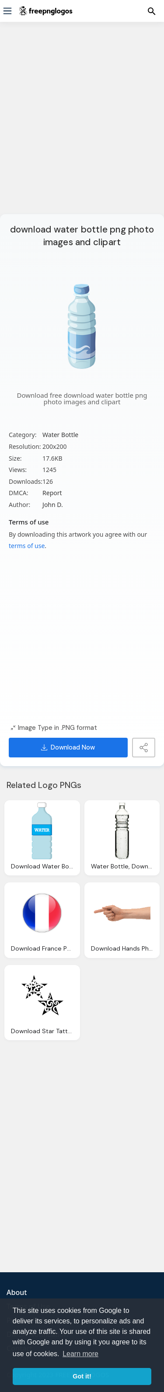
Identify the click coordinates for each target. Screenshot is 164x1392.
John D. (52, 504)
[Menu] (7, 11)
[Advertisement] (82, 123)
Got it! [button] (82, 1376)
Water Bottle (60, 434)
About (17, 1292)
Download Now (68, 747)
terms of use (27, 546)
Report (52, 493)
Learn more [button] (80, 1353)
